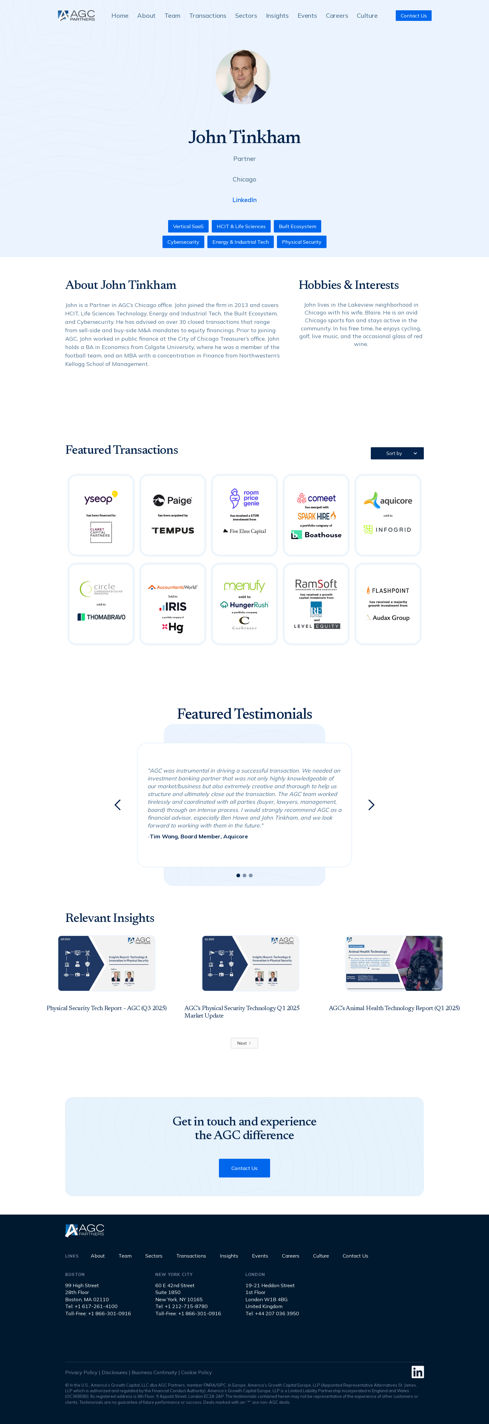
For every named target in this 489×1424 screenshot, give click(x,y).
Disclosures (115, 1372)
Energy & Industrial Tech (240, 242)
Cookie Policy (196, 1372)
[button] (397, 453)
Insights (277, 15)
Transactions (207, 15)
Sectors (246, 15)
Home (119, 15)
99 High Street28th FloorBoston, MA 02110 (87, 1292)
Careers (337, 15)
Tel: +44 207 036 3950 (272, 1313)
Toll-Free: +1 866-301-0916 (98, 1313)
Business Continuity (154, 1372)
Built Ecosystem (297, 226)
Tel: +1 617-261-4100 (91, 1306)
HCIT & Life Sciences (241, 226)
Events (307, 15)
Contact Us (414, 15)
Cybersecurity (183, 242)
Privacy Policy (81, 1372)
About (146, 15)
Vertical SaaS (188, 226)
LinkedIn (244, 200)
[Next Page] (244, 1043)
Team (172, 15)
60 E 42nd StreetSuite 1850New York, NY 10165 (179, 1292)
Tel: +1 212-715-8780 (181, 1306)
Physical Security (302, 242)
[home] (76, 16)
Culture (367, 15)
